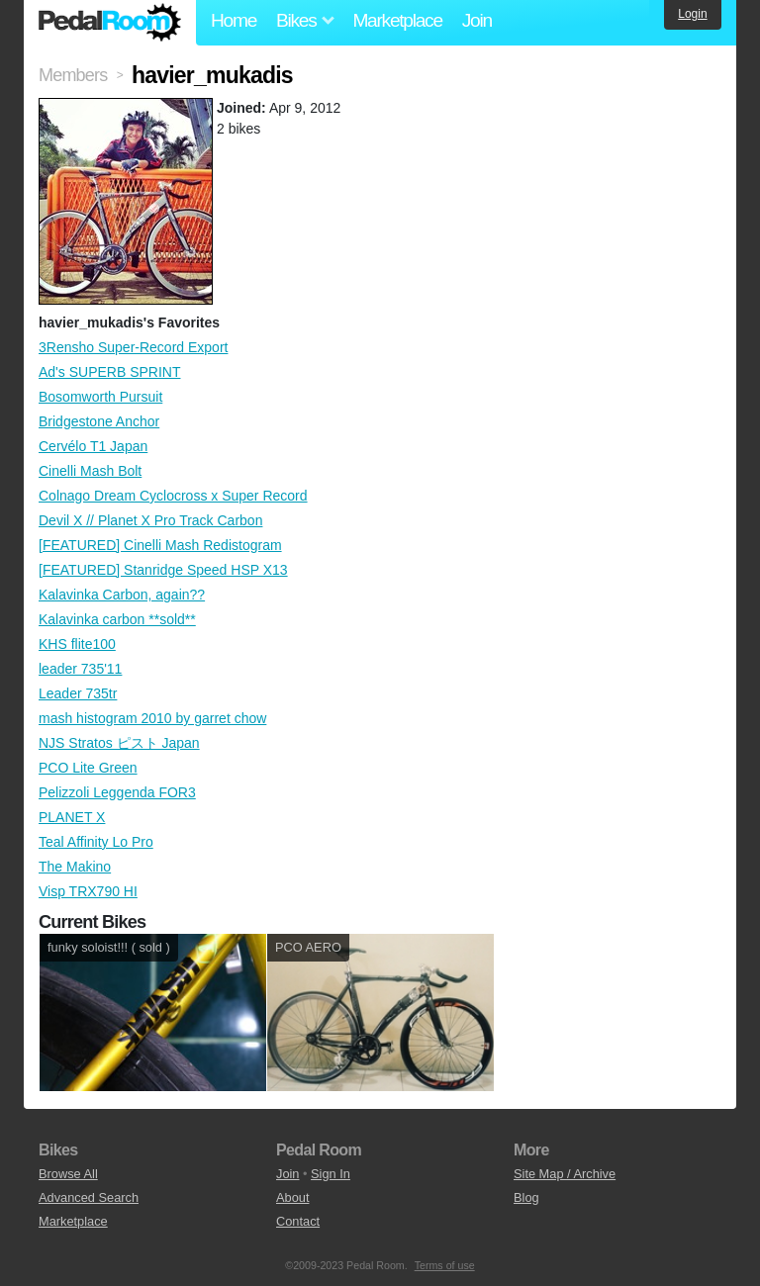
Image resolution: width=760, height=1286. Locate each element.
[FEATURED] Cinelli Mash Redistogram (160, 545)
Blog (526, 1197)
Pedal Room (110, 23)
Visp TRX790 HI (88, 891)
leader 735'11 (80, 669)
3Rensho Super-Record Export (133, 347)
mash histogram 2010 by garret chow (152, 718)
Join (477, 20)
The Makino (75, 866)
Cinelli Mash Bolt (90, 471)
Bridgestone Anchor (99, 421)
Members (73, 75)
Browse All (68, 1173)
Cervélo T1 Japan (93, 446)
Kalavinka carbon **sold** (117, 619)
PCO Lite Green (88, 768)
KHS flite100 (77, 644)
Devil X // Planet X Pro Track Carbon (150, 520)
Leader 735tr (78, 693)
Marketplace (396, 20)
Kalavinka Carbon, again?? (122, 594)
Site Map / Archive (565, 1173)
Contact (298, 1221)
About (292, 1197)
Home (233, 20)
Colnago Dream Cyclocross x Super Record (173, 496)
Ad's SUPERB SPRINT (110, 372)
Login (692, 14)
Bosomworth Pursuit (100, 397)
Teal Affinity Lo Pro (96, 842)
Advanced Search (89, 1197)
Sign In (330, 1173)
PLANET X (72, 817)
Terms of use (445, 1265)
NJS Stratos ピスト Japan (119, 743)
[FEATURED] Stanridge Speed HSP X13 (163, 570)
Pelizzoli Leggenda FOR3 (117, 792)
